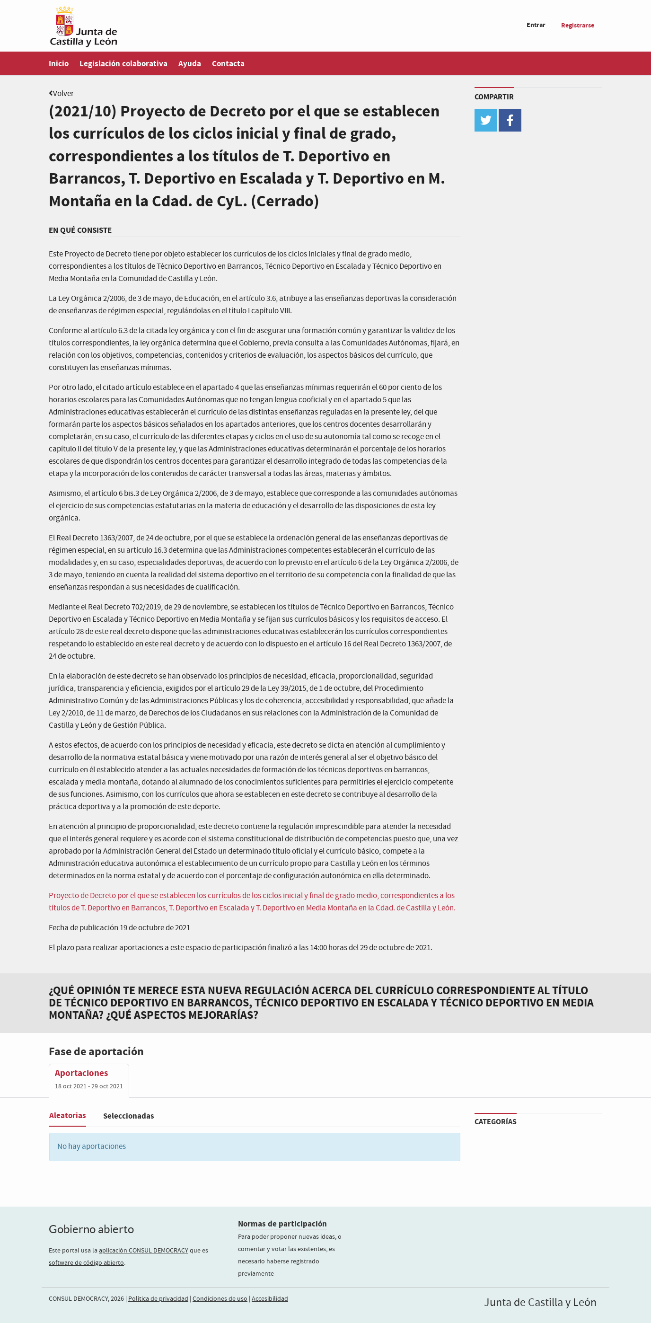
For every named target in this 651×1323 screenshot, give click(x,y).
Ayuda (189, 63)
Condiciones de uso (220, 1299)
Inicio (59, 63)
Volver (63, 93)
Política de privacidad (158, 1299)
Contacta (228, 63)
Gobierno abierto (91, 1229)
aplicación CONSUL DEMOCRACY (143, 1250)
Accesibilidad (270, 1299)
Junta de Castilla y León (540, 1302)
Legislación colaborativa (123, 63)
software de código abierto (86, 1263)
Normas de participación (282, 1223)
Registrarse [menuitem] (577, 25)
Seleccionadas (128, 1116)
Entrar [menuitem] (536, 24)
